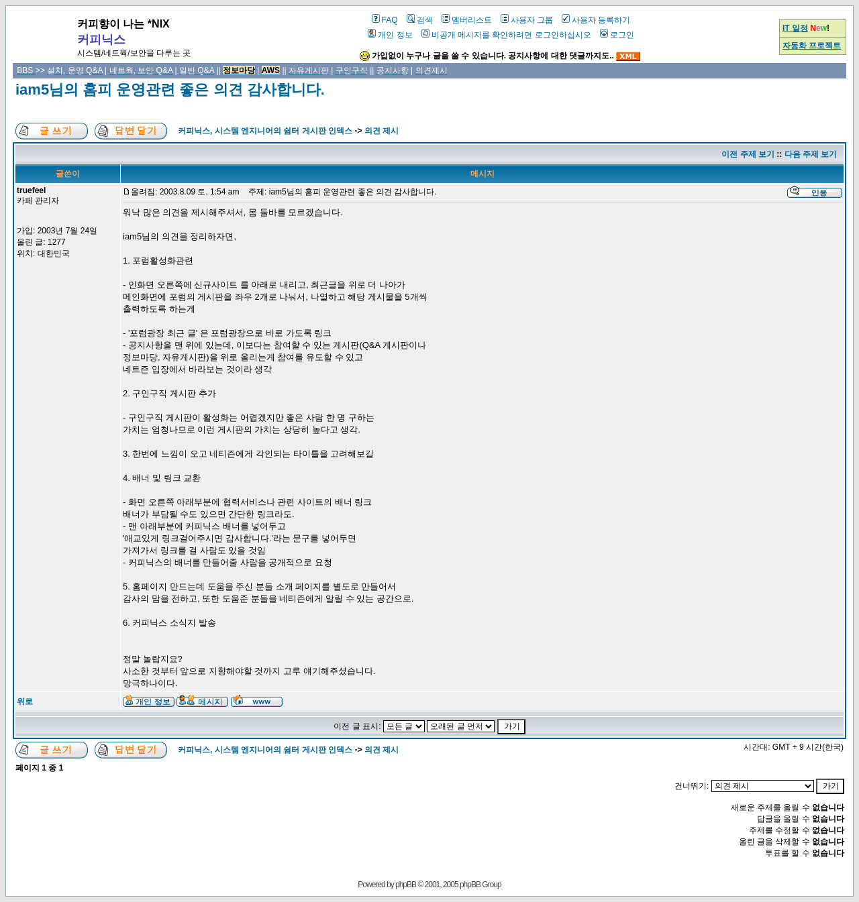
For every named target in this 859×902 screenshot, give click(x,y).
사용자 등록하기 (596, 20)
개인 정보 (390, 35)
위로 (25, 701)
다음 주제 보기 (811, 154)
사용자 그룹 (527, 20)
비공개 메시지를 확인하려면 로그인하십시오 (506, 35)
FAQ (385, 20)
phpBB (405, 884)
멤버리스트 (467, 20)
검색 (420, 20)
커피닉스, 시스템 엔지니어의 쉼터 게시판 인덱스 (265, 130)
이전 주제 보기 (747, 154)
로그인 (617, 35)
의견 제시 (381, 130)
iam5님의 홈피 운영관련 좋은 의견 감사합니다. (170, 89)
